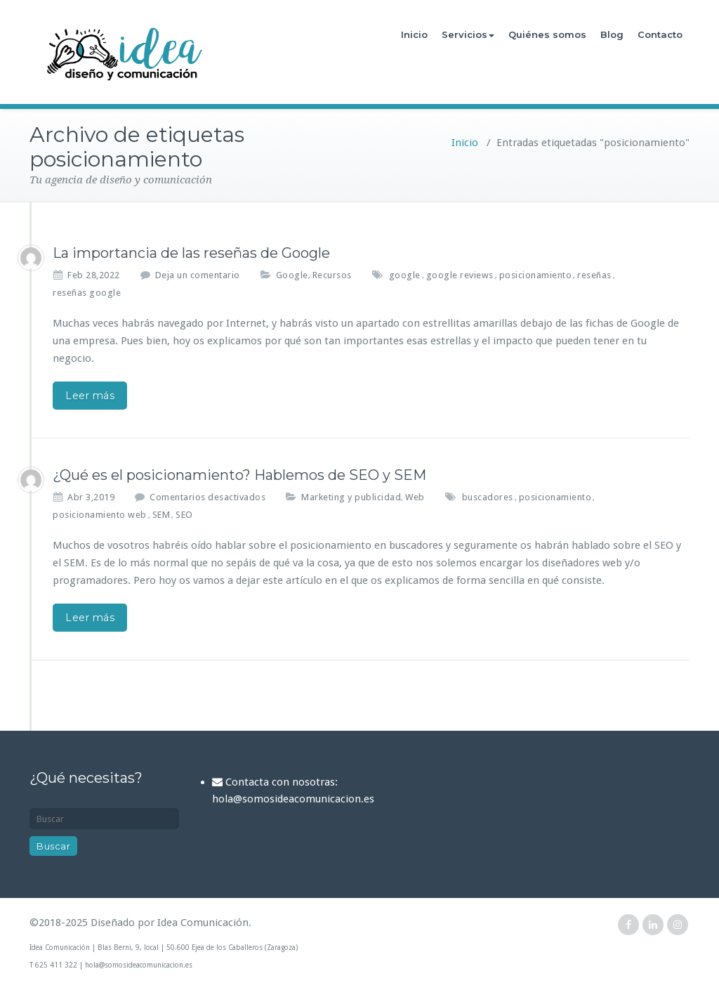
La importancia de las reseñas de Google (191, 253)
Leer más (89, 395)
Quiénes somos (547, 34)
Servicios (468, 34)
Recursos (332, 275)
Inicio (414, 34)
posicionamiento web (100, 514)
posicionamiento (535, 275)
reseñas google (87, 292)
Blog (612, 34)
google (405, 275)
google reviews (460, 275)
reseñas (594, 275)
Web (415, 497)
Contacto (660, 34)
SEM (161, 514)
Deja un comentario (197, 275)
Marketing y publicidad (351, 497)
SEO (184, 514)
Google (292, 275)
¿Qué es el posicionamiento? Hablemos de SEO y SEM (239, 475)
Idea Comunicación (203, 922)
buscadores (487, 497)
